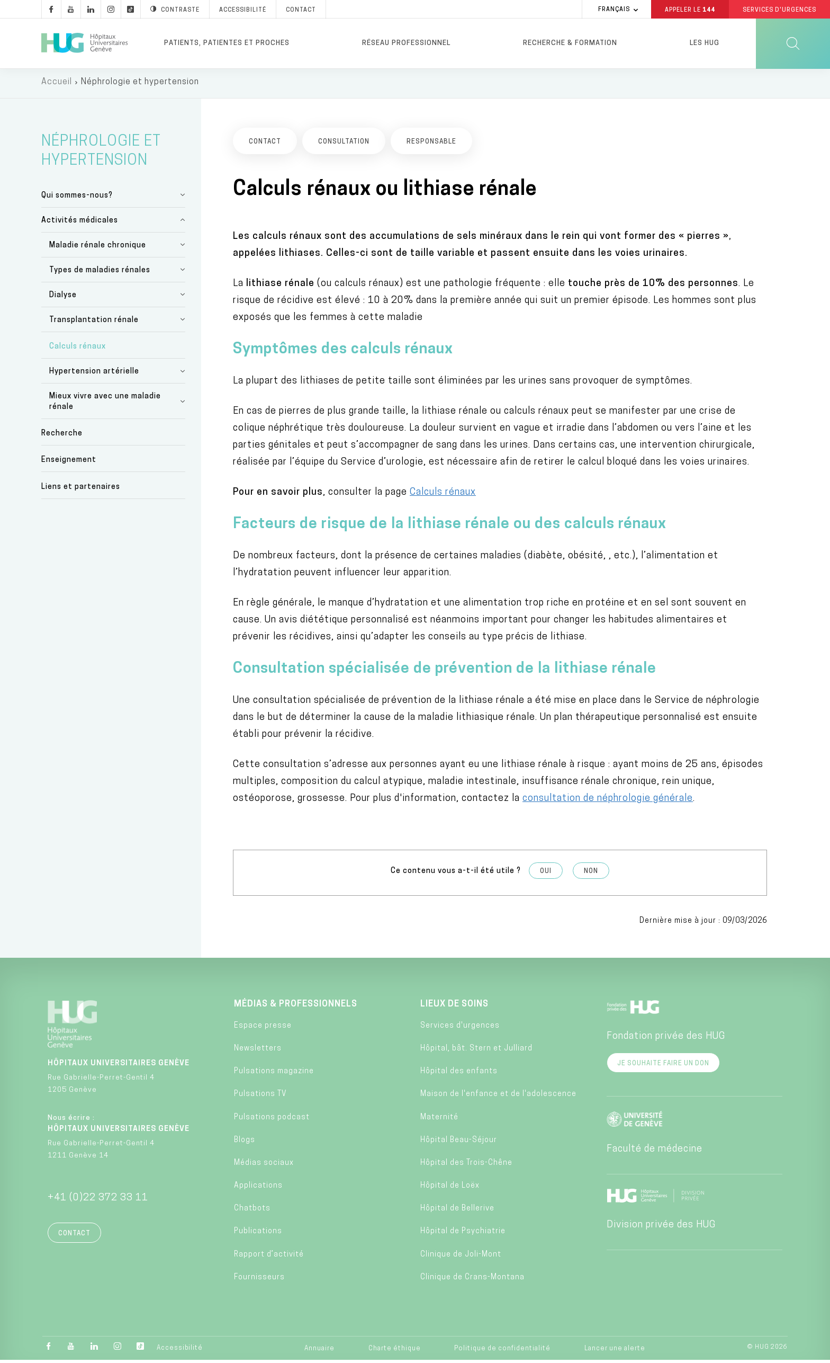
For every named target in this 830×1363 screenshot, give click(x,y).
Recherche (62, 437)
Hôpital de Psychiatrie (463, 1235)
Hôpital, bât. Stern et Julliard (476, 1051)
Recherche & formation (570, 43)
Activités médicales (79, 223)
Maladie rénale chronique (97, 248)
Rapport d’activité (269, 1257)
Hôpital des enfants (459, 1074)
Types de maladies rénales (99, 273)
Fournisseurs (259, 1280)
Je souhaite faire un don (663, 1066)
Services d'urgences (460, 1028)
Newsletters (258, 1051)
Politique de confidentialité (502, 1351)
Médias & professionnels (295, 1007)
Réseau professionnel (406, 43)
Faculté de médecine (654, 1152)
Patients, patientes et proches (227, 43)
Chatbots (252, 1212)
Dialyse (63, 298)
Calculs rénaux (77, 349)
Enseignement (68, 463)
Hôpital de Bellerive (457, 1212)
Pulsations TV (260, 1097)
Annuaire (319, 1351)
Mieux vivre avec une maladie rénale (105, 404)
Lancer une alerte (614, 1351)
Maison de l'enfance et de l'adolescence (498, 1097)
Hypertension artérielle (94, 374)
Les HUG (704, 43)
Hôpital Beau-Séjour (458, 1143)
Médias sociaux (264, 1166)
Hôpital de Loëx (450, 1188)
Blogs (244, 1143)
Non (591, 874)
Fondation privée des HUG (666, 1039)
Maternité (439, 1120)
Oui (546, 874)
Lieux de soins (454, 1007)
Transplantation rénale (94, 323)
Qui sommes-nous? (77, 198)
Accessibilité (180, 1351)
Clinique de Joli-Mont (460, 1257)
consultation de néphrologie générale (607, 801)
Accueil (56, 85)
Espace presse (263, 1028)
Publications (258, 1235)
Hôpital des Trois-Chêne (466, 1166)
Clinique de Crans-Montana (472, 1280)
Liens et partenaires (80, 490)
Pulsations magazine (274, 1074)
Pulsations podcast (272, 1120)
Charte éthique (394, 1351)
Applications (258, 1188)
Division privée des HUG (661, 1228)
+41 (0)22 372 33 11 (98, 1201)
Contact (74, 1236)
